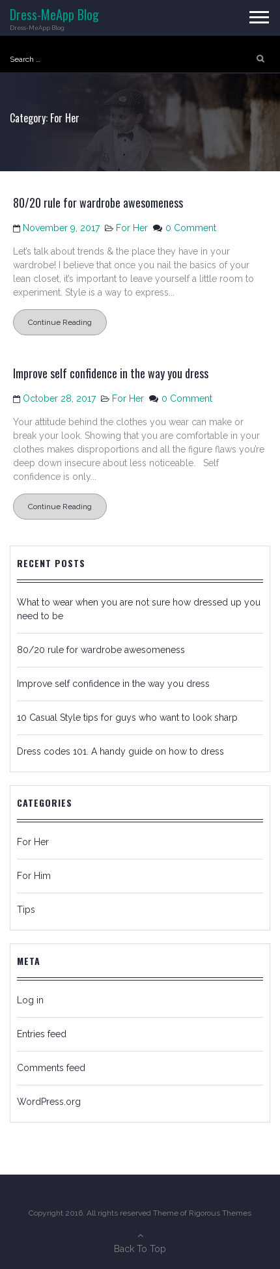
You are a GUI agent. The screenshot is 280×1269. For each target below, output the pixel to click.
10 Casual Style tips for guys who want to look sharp (127, 717)
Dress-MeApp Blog (54, 14)
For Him (34, 876)
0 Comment (190, 228)
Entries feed (41, 1034)
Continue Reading (60, 322)
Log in (30, 1000)
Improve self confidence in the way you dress (110, 373)
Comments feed (51, 1068)
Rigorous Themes (220, 1213)
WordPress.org (49, 1101)
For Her (132, 228)
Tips (26, 909)
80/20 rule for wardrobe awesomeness (98, 202)
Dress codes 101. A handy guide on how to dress (120, 751)
